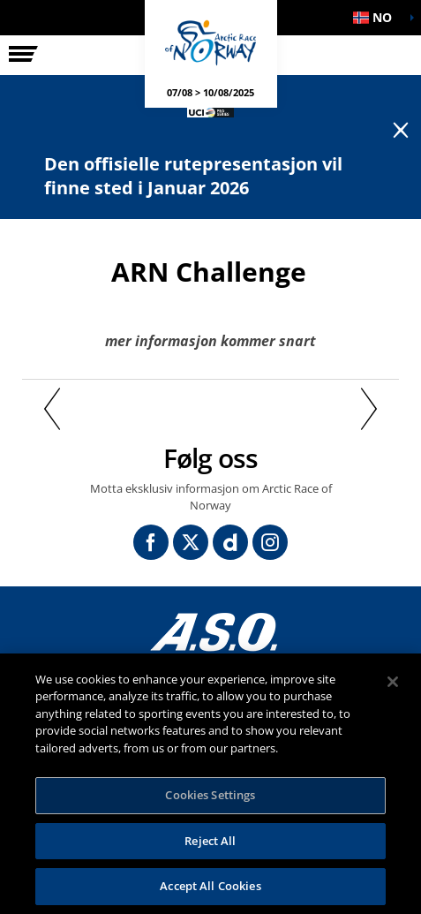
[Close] (392, 681)
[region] (210, 783)
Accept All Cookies (210, 886)
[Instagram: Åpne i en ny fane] (270, 542)
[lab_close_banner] (400, 130)
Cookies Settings (210, 795)
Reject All (210, 841)
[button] (377, 17)
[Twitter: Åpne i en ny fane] (190, 542)
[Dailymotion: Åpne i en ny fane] (230, 542)
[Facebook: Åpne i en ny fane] (151, 542)
